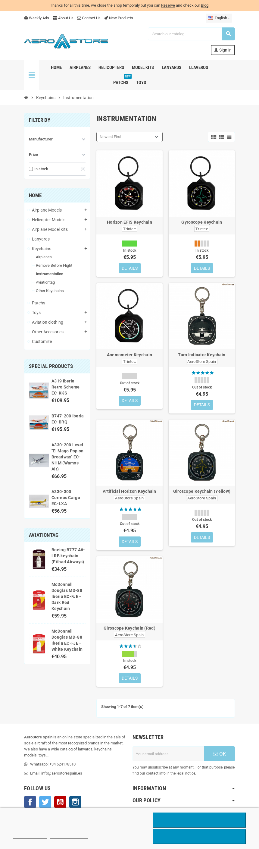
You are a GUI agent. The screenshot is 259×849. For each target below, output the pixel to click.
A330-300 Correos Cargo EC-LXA (65, 497)
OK (219, 754)
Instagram (75, 803)
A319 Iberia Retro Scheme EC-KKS (65, 387)
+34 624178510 (62, 765)
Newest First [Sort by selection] (110, 136)
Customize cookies (69, 835)
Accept (200, 837)
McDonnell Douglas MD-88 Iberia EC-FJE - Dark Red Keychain (66, 596)
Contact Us (89, 18)
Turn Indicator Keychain (201, 354)
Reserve (168, 5)
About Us (63, 18)
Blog (204, 5)
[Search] (191, 33)
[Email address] (168, 754)
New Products (118, 18)
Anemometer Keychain (129, 354)
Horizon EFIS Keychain (129, 222)
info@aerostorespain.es (61, 774)
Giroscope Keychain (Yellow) (202, 491)
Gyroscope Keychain (201, 222)
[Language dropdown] (219, 18)
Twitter (45, 803)
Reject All (199, 820)
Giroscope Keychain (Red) (129, 628)
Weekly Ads (36, 18)
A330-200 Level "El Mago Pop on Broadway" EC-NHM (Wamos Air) (67, 456)
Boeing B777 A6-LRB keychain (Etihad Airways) (68, 555)
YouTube (60, 803)
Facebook (30, 803)
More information (30, 835)
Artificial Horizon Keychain (129, 491)
